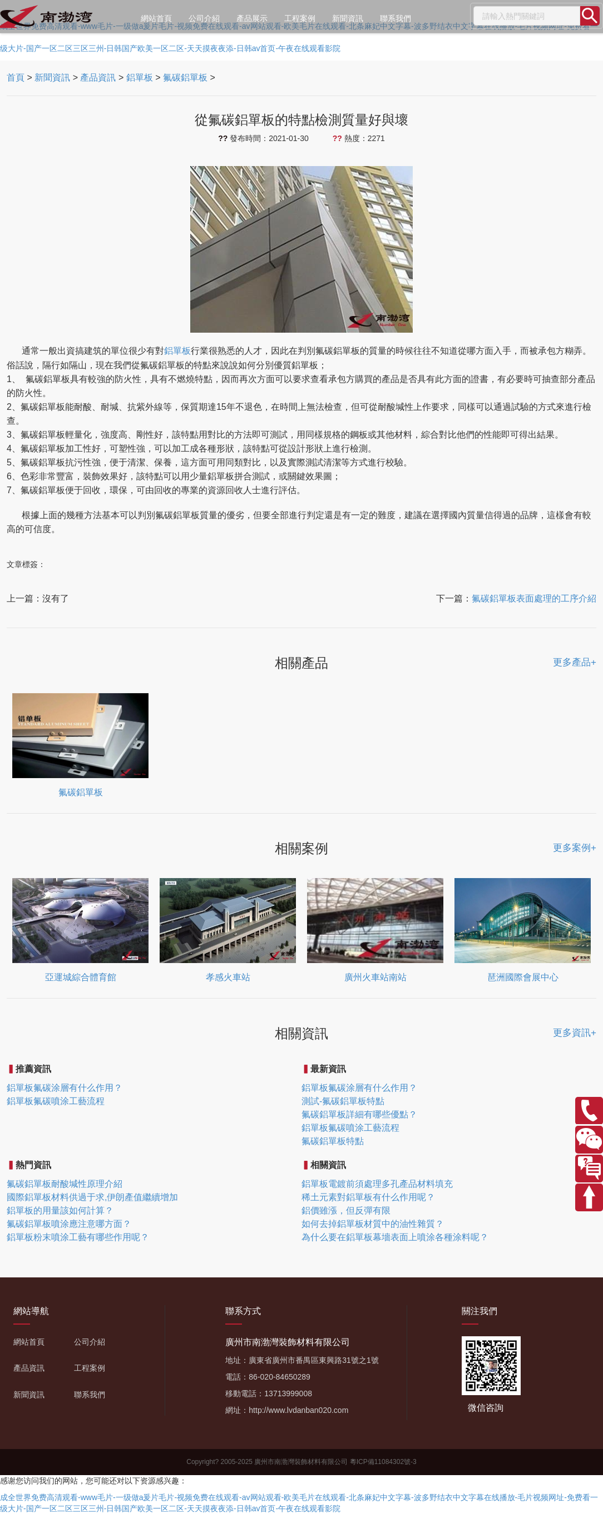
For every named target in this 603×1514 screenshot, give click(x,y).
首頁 (15, 77)
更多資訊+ (574, 1032)
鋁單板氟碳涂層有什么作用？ (64, 1087)
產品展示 (252, 18)
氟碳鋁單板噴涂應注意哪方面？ (69, 1224)
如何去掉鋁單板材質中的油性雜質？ (373, 1224)
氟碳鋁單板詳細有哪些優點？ (359, 1114)
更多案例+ (574, 848)
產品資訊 (98, 77)
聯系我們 (395, 18)
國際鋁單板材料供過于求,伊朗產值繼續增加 (92, 1197)
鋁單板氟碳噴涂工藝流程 (56, 1101)
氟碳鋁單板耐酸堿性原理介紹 (64, 1184)
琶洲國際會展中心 (522, 977)
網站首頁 (156, 18)
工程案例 (299, 18)
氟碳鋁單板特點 (333, 1141)
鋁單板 (139, 77)
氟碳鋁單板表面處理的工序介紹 (534, 598)
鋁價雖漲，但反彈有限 (346, 1210)
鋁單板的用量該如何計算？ (60, 1210)
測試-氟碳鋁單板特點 (343, 1101)
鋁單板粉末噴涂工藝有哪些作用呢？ (78, 1237)
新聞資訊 (347, 18)
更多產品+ (574, 662)
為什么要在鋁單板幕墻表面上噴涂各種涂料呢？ (395, 1237)
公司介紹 (204, 18)
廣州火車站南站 (375, 977)
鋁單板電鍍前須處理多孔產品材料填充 (377, 1184)
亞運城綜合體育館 (80, 977)
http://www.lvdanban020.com (298, 1410)
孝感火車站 (228, 977)
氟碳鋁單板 (185, 77)
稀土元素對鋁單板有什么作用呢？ (368, 1197)
